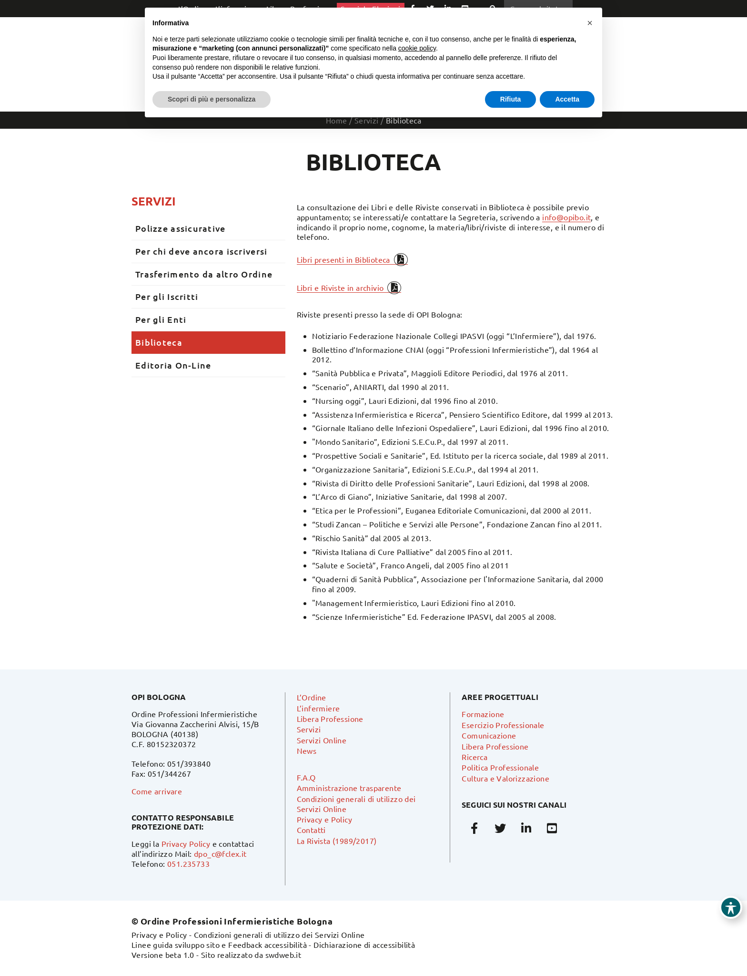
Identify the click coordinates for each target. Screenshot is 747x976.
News (307, 750)
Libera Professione (330, 718)
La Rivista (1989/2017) (337, 840)
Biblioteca (158, 342)
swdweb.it (283, 954)
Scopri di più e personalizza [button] (211, 99)
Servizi (153, 201)
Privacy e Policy (324, 819)
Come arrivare (156, 791)
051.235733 (188, 863)
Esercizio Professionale (503, 724)
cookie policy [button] (417, 48)
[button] (589, 23)
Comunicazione (489, 735)
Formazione (483, 714)
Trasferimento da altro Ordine (204, 273)
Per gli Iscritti (166, 296)
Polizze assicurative (180, 228)
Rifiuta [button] (510, 99)
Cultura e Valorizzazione (505, 778)
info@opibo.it (566, 217)
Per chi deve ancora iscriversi (201, 251)
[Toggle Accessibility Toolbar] (730, 907)
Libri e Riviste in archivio (340, 287)
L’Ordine (311, 697)
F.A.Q (306, 777)
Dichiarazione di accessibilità (364, 944)
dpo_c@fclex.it (220, 853)
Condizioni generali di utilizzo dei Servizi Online (279, 934)
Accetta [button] (567, 99)
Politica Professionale (500, 767)
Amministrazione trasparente (349, 787)
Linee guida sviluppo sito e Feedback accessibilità (219, 944)
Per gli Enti (160, 319)
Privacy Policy (186, 843)
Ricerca (474, 756)
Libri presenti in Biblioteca (343, 259)
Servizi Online (322, 740)
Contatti (311, 829)
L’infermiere (318, 708)
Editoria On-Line (173, 365)
